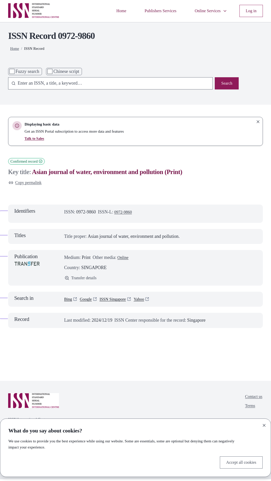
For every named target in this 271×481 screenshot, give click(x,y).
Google (87, 300)
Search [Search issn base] (226, 83)
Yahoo (145, 300)
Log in (250, 10)
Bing (68, 300)
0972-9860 (124, 212)
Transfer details (82, 279)
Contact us (252, 398)
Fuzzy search (27, 71)
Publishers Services (154, 10)
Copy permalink (27, 182)
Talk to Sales (35, 138)
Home (113, 10)
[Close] (264, 424)
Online (123, 258)
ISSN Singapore (116, 300)
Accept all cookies (239, 461)
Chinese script (66, 71)
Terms (248, 408)
